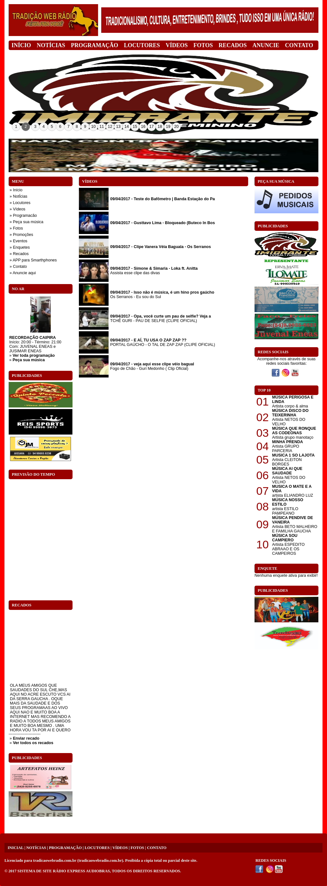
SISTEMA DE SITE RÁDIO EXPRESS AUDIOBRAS (64, 871)
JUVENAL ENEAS (36, 346)
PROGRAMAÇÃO (65, 848)
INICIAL (15, 848)
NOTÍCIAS (36, 848)
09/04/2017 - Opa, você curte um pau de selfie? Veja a (160, 316)
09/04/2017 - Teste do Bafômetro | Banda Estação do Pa (162, 199)
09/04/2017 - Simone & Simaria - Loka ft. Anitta (154, 268)
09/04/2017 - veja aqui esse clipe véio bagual (152, 364)
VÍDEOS (120, 848)
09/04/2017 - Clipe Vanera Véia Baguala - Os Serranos (160, 247)
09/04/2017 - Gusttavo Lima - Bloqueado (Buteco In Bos (162, 223)
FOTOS (137, 848)
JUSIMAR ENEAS (25, 351)
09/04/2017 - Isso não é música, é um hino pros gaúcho (162, 292)
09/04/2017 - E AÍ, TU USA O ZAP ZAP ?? (148, 340)
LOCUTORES (97, 848)
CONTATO (156, 848)
